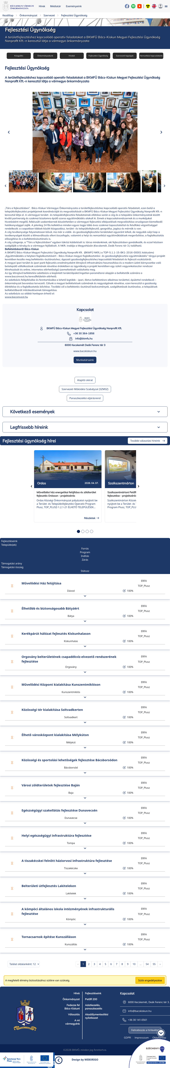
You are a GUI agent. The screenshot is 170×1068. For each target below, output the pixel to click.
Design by (85, 1064)
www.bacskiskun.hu (85, 355)
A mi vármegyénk (72, 1026)
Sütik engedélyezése (150, 984)
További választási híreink (145, 445)
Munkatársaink (85, 364)
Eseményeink (74, 6)
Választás (74, 1018)
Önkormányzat (71, 1003)
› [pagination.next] (160, 968)
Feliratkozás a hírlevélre (145, 1034)
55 (154, 968)
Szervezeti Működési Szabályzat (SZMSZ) (85, 393)
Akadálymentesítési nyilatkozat (96, 1020)
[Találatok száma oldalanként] (23, 968)
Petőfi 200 (91, 1003)
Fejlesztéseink (93, 997)
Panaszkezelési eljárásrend (85, 402)
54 (147, 968)
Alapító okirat (85, 384)
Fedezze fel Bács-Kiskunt (72, 1011)
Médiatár (55, 6)
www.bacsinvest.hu (16, 301)
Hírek (42, 6)
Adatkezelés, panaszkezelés (93, 1011)
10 (134, 968)
